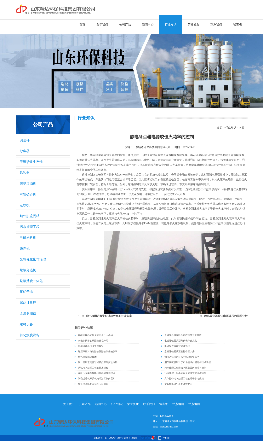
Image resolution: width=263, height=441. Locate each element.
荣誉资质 (193, 24)
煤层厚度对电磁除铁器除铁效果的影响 (97, 351)
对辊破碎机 (28, 194)
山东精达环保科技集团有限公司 (152, 147)
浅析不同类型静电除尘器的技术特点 (96, 373)
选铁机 (25, 205)
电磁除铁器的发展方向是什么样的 (95, 335)
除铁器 (25, 173)
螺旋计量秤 (28, 303)
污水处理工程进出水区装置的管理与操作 (185, 367)
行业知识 (170, 24)
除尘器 (25, 151)
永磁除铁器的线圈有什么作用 (93, 340)
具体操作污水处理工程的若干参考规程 (184, 378)
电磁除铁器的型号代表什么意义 (180, 340)
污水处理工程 (29, 227)
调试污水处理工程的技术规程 (93, 367)
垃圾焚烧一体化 (31, 281)
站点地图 (178, 404)
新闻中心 (148, 24)
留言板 (237, 24)
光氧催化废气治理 (33, 259)
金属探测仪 (28, 313)
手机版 (166, 438)
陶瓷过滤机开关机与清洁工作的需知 (96, 378)
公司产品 (125, 24)
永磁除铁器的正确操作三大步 (179, 351)
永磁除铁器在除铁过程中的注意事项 (183, 335)
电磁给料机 (28, 238)
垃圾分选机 (28, 270)
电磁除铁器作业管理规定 (91, 346)
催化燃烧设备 (29, 335)
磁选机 (25, 248)
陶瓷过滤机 (28, 183)
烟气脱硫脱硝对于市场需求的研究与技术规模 (187, 362)
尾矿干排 (26, 292)
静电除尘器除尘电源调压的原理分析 (226, 316)
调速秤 (25, 140)
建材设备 (26, 324)
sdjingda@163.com (169, 426)
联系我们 (216, 24)
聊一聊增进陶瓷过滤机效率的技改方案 (109, 316)
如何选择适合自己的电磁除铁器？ (181, 357)
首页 (82, 24)
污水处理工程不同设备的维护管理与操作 (185, 373)
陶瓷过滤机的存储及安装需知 (93, 384)
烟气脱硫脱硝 (29, 216)
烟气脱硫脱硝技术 (87, 357)
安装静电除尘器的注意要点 (178, 384)
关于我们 (102, 24)
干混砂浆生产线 (31, 162)
